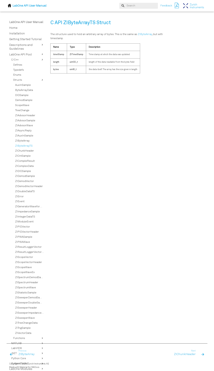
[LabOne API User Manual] (193, 6)
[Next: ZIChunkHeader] (188, 352)
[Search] (138, 6)
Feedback (166, 5)
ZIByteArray (145, 34)
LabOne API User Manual (26, 22)
